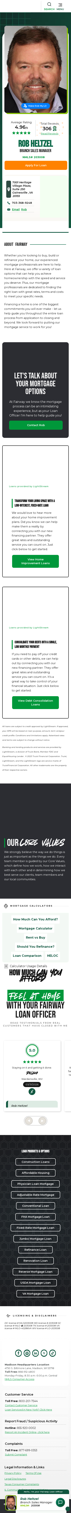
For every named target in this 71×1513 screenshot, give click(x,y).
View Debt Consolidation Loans (35, 702)
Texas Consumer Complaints (22, 1484)
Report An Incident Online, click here (27, 1432)
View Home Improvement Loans (35, 561)
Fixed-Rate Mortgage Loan (35, 1227)
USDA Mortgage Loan (35, 1282)
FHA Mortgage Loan (35, 1217)
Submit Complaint (16, 1454)
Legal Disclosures (15, 1478)
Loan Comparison (27, 956)
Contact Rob (36, 425)
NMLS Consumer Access (19, 1379)
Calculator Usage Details (28, 966)
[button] (60, 6)
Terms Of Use (33, 1473)
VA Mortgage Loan (36, 1293)
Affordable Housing (35, 1173)
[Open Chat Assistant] (60, 1502)
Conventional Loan (35, 1206)
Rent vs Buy (35, 937)
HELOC (52, 956)
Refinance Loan (35, 1249)
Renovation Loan (35, 1260)
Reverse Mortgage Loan (35, 1271)
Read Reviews (49, 133)
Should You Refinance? (35, 946)
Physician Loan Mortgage (35, 1184)
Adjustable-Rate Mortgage (35, 1195)
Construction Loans (36, 1162)
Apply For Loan (36, 165)
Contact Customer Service (21, 1405)
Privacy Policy (13, 1473)
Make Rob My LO (37, 106)
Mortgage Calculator (35, 928)
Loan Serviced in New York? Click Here (28, 1409)
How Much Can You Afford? (35, 919)
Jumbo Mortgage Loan (35, 1238)
